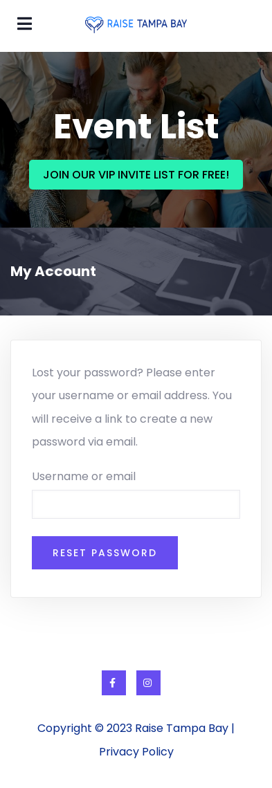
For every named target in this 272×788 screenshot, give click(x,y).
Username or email (84, 476)
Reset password (105, 553)
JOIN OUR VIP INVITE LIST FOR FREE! (136, 175)
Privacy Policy (136, 752)
